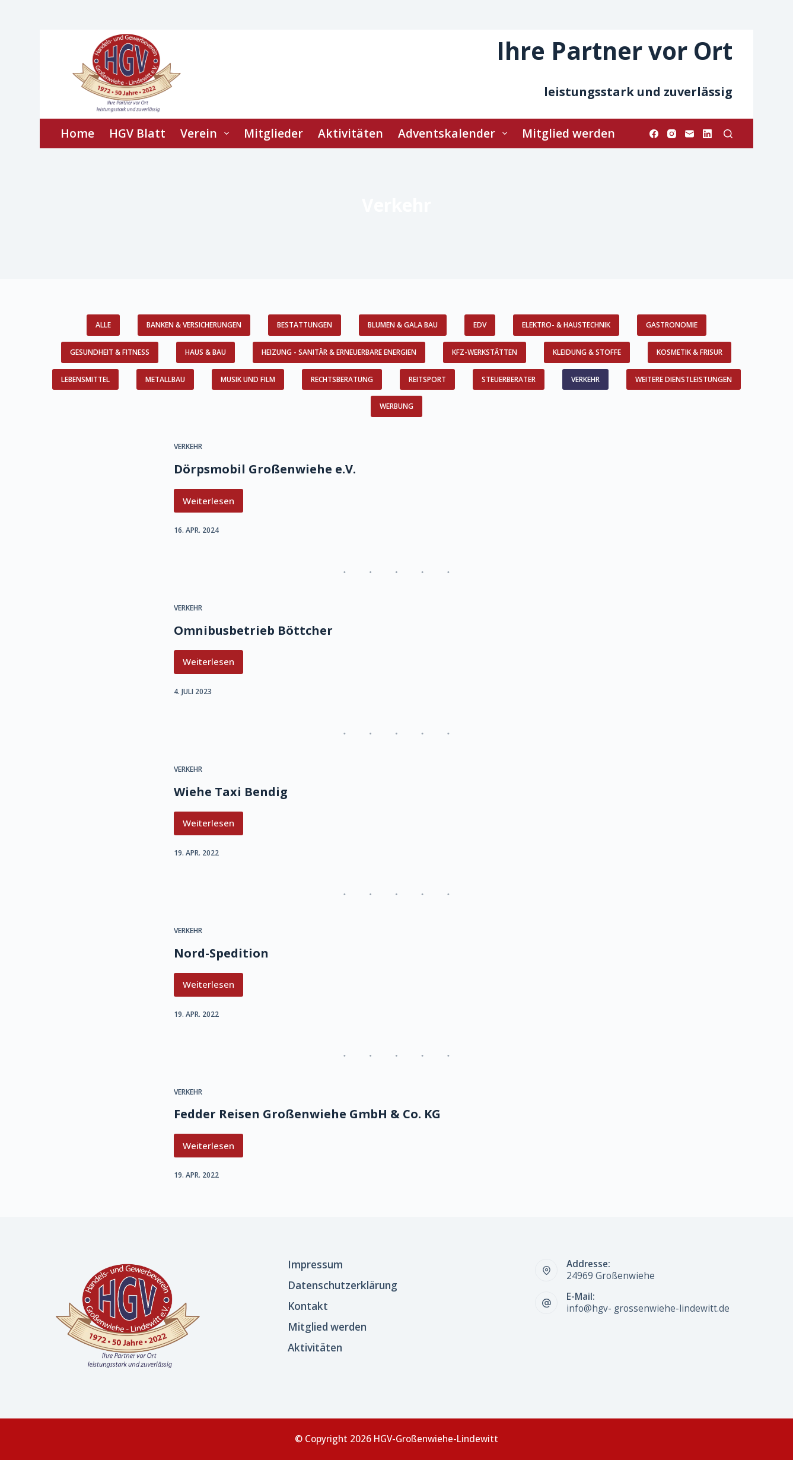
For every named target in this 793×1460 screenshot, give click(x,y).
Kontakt (308, 1306)
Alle (103, 325)
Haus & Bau (205, 352)
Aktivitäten (350, 133)
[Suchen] (728, 133)
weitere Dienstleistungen (683, 379)
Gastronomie (672, 325)
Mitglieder (273, 133)
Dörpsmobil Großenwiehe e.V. (265, 469)
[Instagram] (671, 133)
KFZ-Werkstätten (484, 352)
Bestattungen (304, 325)
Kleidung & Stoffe (587, 352)
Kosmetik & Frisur (689, 352)
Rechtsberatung (342, 379)
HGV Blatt (137, 133)
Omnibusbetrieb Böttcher (253, 630)
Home (77, 133)
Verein (207, 133)
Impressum (315, 1264)
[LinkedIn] (707, 133)
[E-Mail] (689, 133)
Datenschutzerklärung (342, 1285)
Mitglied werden (568, 133)
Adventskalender (455, 133)
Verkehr (585, 379)
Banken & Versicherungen (194, 325)
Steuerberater (509, 379)
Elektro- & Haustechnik (566, 325)
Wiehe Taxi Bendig (231, 792)
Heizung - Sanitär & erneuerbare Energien (339, 352)
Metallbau (165, 379)
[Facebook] (653, 133)
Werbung (396, 406)
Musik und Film (248, 379)
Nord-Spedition (221, 953)
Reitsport (427, 379)
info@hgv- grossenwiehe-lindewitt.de (648, 1308)
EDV (479, 325)
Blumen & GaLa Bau (403, 325)
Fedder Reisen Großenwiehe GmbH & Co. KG (307, 1114)
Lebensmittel (85, 379)
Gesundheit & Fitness (109, 352)
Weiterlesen (213, 504)
